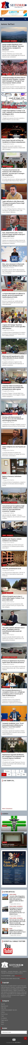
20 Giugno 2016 (6, 51)
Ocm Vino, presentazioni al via (11, 568)
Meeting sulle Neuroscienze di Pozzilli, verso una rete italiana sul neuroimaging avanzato (12, 418)
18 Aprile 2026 (5, 829)
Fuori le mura (6, 40)
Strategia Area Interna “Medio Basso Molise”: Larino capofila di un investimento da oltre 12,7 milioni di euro (17, 911)
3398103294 (23, 978)
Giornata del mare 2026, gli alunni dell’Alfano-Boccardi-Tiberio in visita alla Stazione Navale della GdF (17, 922)
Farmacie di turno (7, 828)
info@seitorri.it (18, 975)
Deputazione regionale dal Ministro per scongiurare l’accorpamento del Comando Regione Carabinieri (13, 756)
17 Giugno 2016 (6, 267)
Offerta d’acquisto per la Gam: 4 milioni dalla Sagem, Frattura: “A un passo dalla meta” (13, 598)
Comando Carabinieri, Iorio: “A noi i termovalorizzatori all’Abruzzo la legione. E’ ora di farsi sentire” (13, 725)
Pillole (2, 1022)
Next (24, 774)
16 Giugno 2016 (6, 570)
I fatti (4, 74)
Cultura (3, 1012)
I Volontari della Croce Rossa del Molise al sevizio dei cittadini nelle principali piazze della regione (13, 387)
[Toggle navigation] (3, 19)
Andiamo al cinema (8, 844)
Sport (4, 260)
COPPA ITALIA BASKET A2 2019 (9, 1010)
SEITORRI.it (17, 1042)
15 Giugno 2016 (6, 697)
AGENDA (5, 814)
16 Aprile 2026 (5, 845)
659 (9, 774)
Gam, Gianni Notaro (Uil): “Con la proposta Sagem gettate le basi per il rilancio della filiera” (13, 234)
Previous (7, 771)
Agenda (4, 825)
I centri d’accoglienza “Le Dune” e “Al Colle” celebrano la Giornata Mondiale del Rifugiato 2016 (14, 112)
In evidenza (14, 40)
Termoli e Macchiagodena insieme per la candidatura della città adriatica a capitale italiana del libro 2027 (17, 899)
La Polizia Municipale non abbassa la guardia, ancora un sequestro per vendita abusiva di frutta (13, 295)
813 (18, 774)
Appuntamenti (6, 382)
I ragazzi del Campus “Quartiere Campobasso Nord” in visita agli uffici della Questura (13, 326)
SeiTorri (12, 51)
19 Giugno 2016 (6, 116)
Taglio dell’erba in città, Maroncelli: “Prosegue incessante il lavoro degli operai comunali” (13, 203)
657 (22, 771)
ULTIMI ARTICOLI (9, 892)
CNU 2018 (3, 1008)
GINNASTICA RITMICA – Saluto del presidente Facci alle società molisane (17, 932)
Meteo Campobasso (7, 808)
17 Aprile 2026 (12, 904)
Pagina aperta (13, 413)
